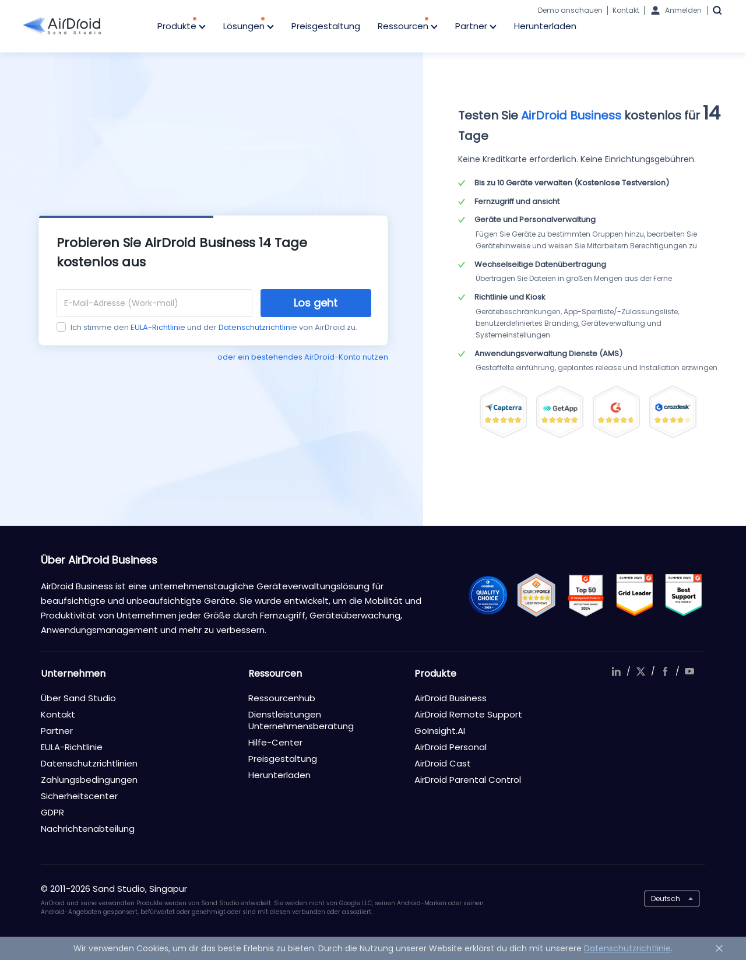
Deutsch (665, 898)
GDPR (52, 812)
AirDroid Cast (442, 763)
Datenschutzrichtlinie (258, 327)
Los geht (315, 303)
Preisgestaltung (325, 26)
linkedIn (616, 671)
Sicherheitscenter (79, 796)
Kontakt (626, 10)
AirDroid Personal (450, 747)
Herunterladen (545, 26)
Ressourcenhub (281, 698)
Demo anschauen (570, 10)
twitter (640, 671)
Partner (476, 26)
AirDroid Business (450, 698)
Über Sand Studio (78, 698)
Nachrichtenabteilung (88, 828)
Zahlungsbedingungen (89, 779)
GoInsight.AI (439, 731)
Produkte (181, 26)
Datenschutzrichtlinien (89, 763)
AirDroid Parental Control (467, 779)
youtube (689, 671)
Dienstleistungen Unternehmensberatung (301, 720)
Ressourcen (408, 26)
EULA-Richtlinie (158, 327)
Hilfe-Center (275, 742)
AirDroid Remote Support (468, 714)
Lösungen (248, 26)
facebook (665, 671)
